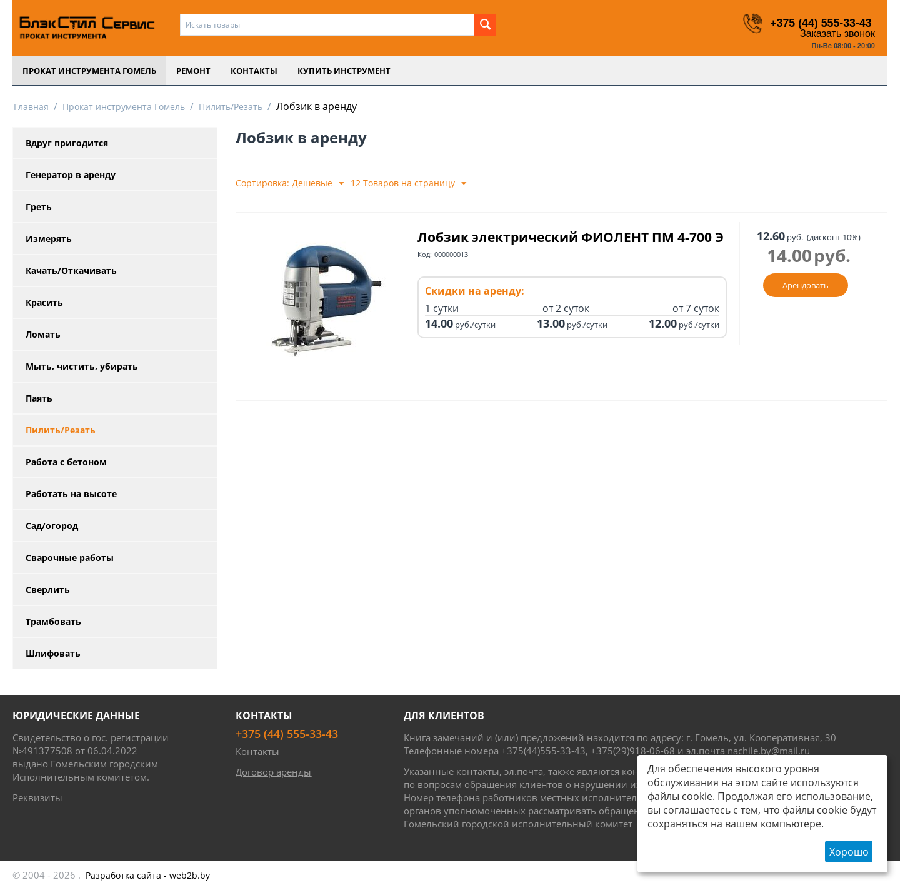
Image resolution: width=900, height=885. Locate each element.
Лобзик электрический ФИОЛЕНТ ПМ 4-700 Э (571, 237)
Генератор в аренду (71, 175)
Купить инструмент (344, 70)
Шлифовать (53, 653)
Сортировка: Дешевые (290, 183)
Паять (39, 398)
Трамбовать (53, 621)
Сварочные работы (70, 558)
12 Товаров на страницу (408, 183)
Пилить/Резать (230, 107)
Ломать (43, 334)
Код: (425, 254)
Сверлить (48, 589)
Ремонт (193, 70)
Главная (31, 107)
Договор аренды (273, 772)
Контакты (254, 70)
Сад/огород (52, 526)
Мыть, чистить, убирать (82, 366)
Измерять (49, 239)
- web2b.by (148, 875)
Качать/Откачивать (71, 270)
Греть (39, 207)
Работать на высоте (71, 494)
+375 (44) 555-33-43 (820, 23)
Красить (44, 302)
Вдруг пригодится (67, 143)
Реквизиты (37, 797)
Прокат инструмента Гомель (89, 70)
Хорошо (849, 852)
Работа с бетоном (66, 462)
